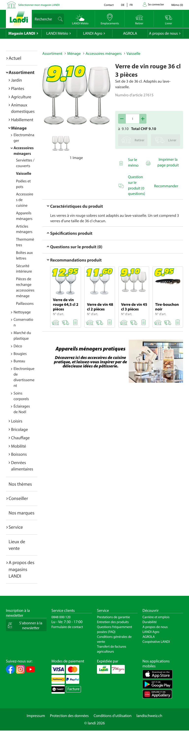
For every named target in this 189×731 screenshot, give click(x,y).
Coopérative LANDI (156, 641)
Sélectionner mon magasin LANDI (39, 5)
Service (16, 527)
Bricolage (19, 429)
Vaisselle (23, 173)
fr (131, 5)
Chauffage (20, 437)
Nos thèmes (20, 484)
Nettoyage (22, 312)
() (177, 5)
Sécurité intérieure (24, 268)
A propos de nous (163, 33)
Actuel (15, 58)
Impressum (36, 715)
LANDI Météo (57, 33)
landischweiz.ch (149, 715)
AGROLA (130, 33)
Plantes (17, 88)
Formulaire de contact (67, 627)
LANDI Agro (92, 33)
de (123, 5)
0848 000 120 (61, 617)
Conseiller (18, 498)
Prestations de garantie (113, 617)
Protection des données (69, 715)
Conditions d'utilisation (112, 715)
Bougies (20, 353)
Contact (108, 5)
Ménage (19, 128)
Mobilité (18, 446)
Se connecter (156, 4)
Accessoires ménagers (104, 53)
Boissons (19, 454)
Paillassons (25, 303)
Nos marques (21, 513)
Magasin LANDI (21, 33)
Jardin (16, 80)
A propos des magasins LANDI (21, 569)
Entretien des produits (113, 622)
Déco (18, 346)
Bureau (19, 361)
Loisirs (16, 421)
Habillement (22, 119)
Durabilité (149, 622)
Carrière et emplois (156, 617)
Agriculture (21, 97)
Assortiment (21, 72)
